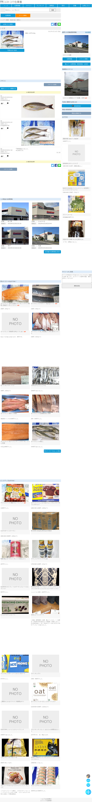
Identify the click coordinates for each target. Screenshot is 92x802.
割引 (63, 5)
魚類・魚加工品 (10, 20)
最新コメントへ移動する (8, 88)
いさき (2, 28)
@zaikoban (76, 106)
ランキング (40, 5)
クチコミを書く (52, 84)
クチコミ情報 (83, 59)
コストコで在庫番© (46, 800)
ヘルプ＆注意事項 (46, 799)
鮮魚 (18, 20)
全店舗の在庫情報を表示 (52, 251)
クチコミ (29, 5)
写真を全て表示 (12, 50)
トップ (6, 5)
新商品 (52, 5)
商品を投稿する (76, 113)
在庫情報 (17, 5)
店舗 (74, 5)
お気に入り (86, 5)
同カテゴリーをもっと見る (52, 451)
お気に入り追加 (8, 24)
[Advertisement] (30, 66)
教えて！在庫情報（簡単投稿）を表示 (76, 64)
